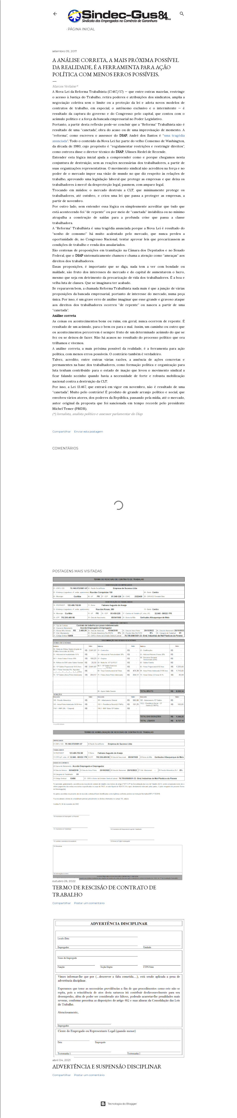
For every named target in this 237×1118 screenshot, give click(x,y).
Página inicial (81, 29)
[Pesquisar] (182, 12)
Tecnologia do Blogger (118, 1104)
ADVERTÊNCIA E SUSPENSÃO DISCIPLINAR (106, 1066)
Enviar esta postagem (88, 431)
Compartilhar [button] (61, 431)
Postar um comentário (89, 903)
